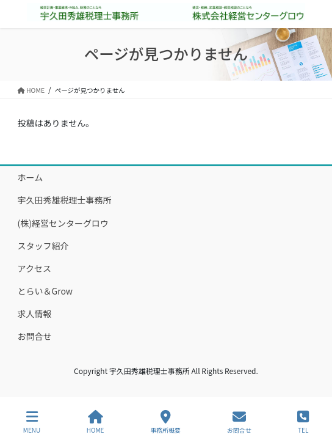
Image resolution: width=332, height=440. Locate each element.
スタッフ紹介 (43, 246)
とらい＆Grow (45, 291)
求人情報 (35, 313)
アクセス (34, 268)
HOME (95, 422)
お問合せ (35, 336)
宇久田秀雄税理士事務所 (65, 200)
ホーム (30, 177)
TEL (303, 422)
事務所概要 (165, 422)
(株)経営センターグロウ (63, 223)
